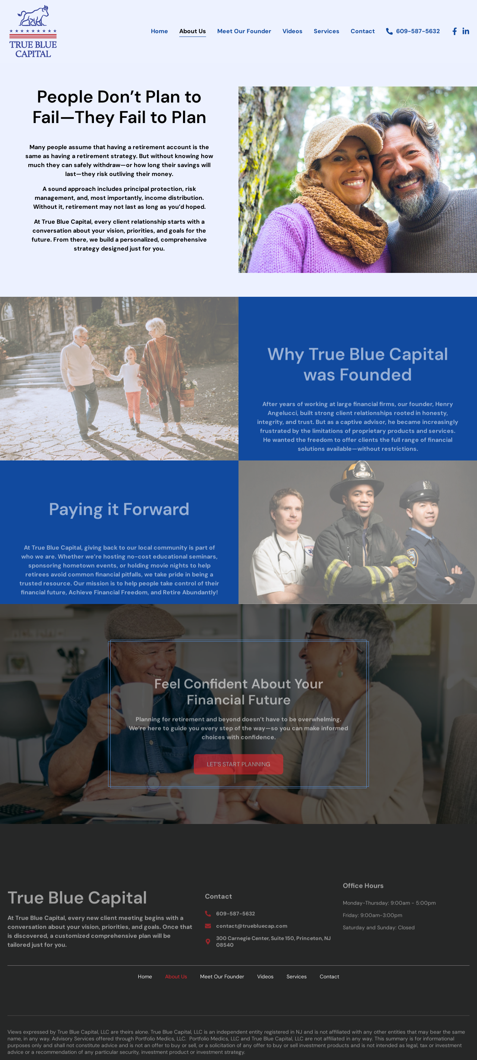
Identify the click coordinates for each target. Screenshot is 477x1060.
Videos (292, 31)
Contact (363, 31)
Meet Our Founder (244, 31)
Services (326, 31)
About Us (192, 31)
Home (159, 31)
